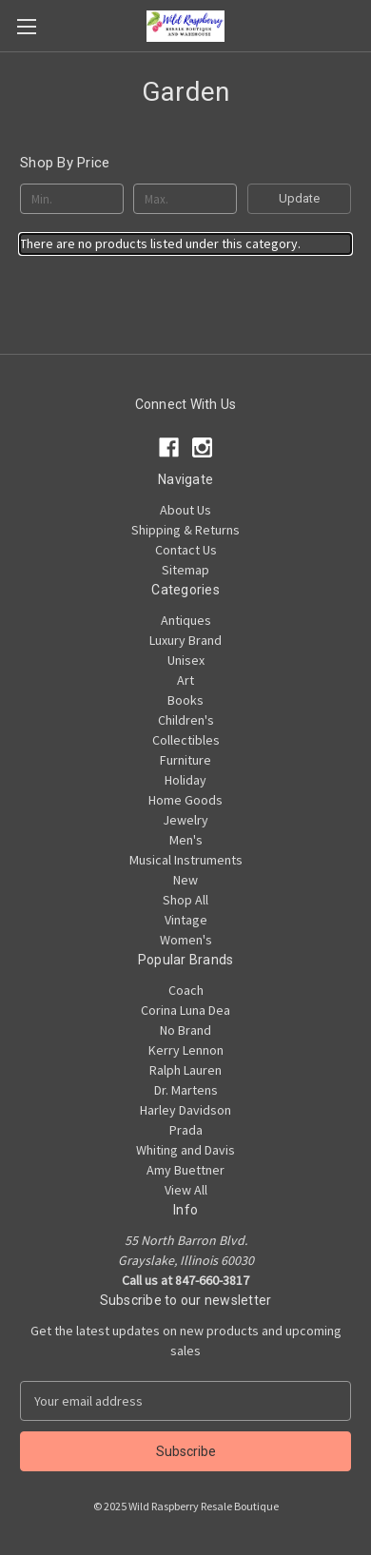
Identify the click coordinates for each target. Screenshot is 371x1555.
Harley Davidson (185, 1109)
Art (185, 680)
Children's (186, 720)
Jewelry (185, 819)
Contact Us (186, 549)
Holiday (185, 779)
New (185, 879)
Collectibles (186, 739)
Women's (186, 939)
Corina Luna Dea (185, 1010)
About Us (185, 509)
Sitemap (185, 569)
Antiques (186, 620)
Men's (186, 839)
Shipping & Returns (185, 529)
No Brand (185, 1030)
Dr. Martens (186, 1089)
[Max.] (185, 199)
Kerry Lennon (186, 1050)
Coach (186, 990)
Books (185, 700)
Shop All (185, 899)
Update (299, 198)
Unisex (186, 660)
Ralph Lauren (185, 1070)
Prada (186, 1129)
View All (186, 1189)
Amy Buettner (185, 1169)
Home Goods (185, 799)
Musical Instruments (186, 859)
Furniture (185, 759)
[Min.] (72, 199)
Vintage (186, 919)
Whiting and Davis (185, 1149)
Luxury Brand (185, 640)
